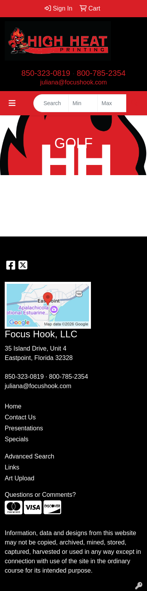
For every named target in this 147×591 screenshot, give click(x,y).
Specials (16, 439)
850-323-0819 (46, 73)
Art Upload (19, 478)
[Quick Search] (51, 103)
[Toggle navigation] (12, 103)
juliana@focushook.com (73, 82)
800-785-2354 (101, 73)
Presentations (24, 428)
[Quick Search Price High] (112, 103)
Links (12, 467)
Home (13, 406)
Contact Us (20, 417)
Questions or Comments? (40, 494)
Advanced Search (29, 456)
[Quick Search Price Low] (83, 103)
